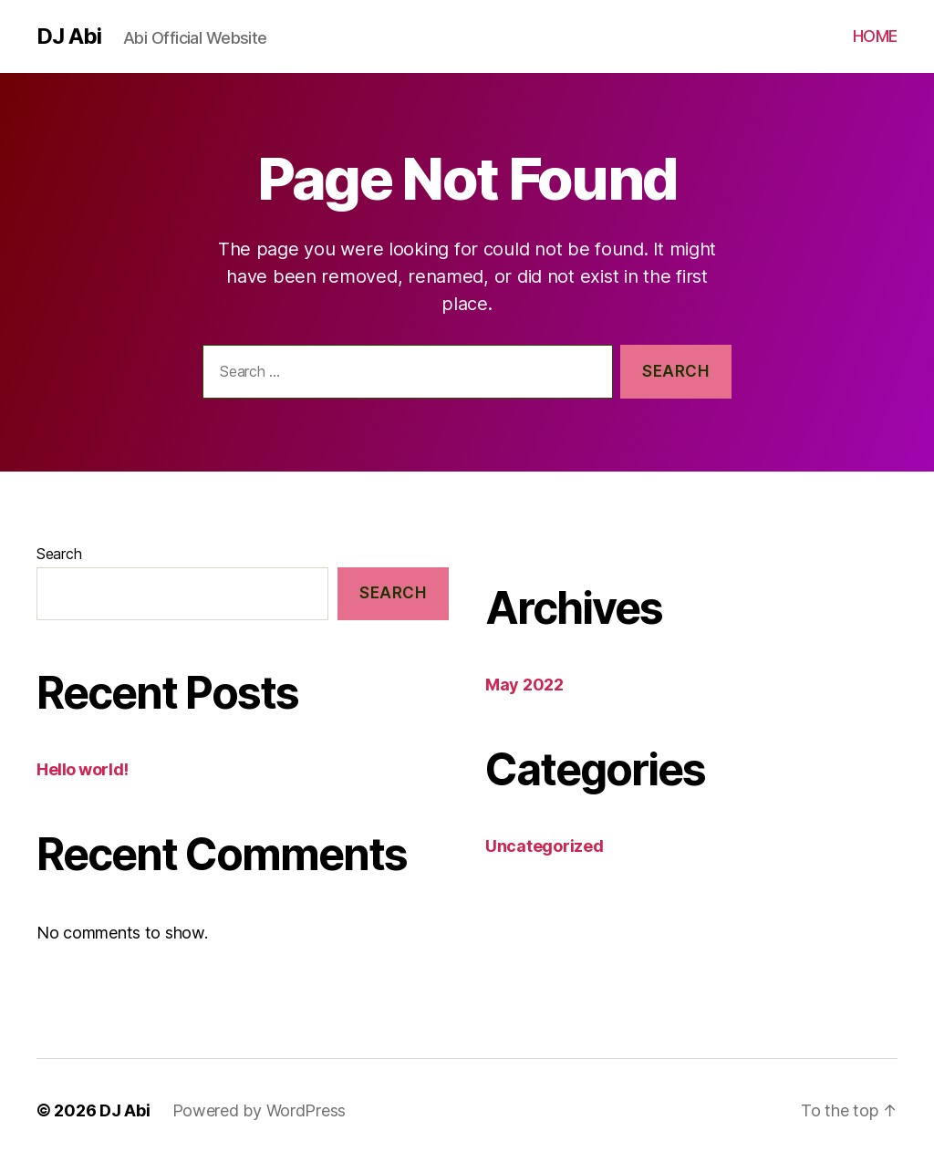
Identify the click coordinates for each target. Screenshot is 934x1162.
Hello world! (82, 769)
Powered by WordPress (259, 1110)
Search (58, 554)
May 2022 (524, 684)
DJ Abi (68, 36)
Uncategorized (544, 846)
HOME (875, 36)
